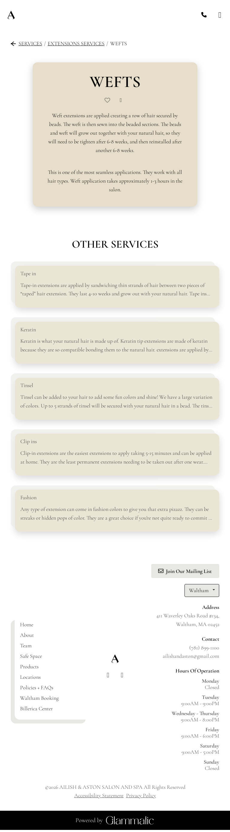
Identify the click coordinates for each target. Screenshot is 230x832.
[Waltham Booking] (39, 700)
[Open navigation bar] (220, 15)
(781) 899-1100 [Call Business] (204, 649)
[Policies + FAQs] (36, 689)
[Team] (26, 647)
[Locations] (30, 679)
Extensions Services (76, 43)
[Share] (122, 100)
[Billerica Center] (36, 710)
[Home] (26, 626)
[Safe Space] (31, 658)
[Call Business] (204, 15)
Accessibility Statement (99, 797)
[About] (27, 637)
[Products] (29, 668)
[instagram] (122, 677)
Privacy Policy (141, 797)
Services (26, 43)
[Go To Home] (11, 15)
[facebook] (108, 677)
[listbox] (201, 592)
